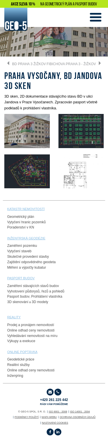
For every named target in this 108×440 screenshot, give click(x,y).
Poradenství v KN (20, 227)
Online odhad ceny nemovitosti (30, 330)
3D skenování (17, 302)
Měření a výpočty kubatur (26, 267)
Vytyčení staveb (19, 251)
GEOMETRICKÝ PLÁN (58, 3)
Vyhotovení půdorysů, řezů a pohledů (35, 291)
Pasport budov (18, 296)
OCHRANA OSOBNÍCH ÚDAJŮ (78, 417)
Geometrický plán (20, 217)
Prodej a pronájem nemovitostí (30, 325)
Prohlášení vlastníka (46, 296)
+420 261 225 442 (54, 402)
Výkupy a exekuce (21, 341)
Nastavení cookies (55, 422)
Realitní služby (18, 365)
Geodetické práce (20, 359)
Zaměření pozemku (22, 246)
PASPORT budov (21, 278)
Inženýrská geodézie (26, 238)
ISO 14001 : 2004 (80, 411)
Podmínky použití (26, 417)
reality (14, 317)
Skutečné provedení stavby (28, 257)
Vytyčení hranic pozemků (26, 222)
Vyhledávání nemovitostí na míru (32, 336)
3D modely (40, 302)
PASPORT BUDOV (86, 3)
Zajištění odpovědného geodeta (31, 262)
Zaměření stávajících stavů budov (33, 286)
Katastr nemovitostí (26, 209)
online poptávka (22, 352)
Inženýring (15, 376)
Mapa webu (49, 417)
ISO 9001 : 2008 (58, 411)
